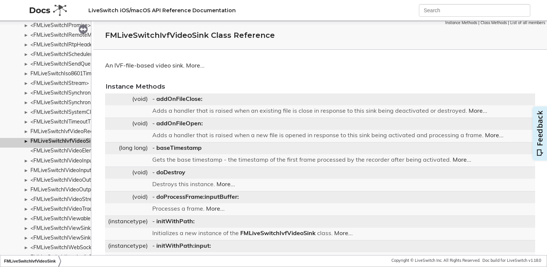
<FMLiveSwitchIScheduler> (62, 54)
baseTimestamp (179, 148)
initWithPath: (175, 222)
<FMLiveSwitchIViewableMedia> (69, 219)
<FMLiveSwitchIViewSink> (62, 228)
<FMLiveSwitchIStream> (59, 83)
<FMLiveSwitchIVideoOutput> (66, 180)
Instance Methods (461, 23)
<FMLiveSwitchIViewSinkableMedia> (74, 238)
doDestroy (170, 173)
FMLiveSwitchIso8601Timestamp (69, 74)
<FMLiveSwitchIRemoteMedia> (67, 35)
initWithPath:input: (183, 246)
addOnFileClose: (179, 99)
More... (195, 66)
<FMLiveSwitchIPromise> (60, 26)
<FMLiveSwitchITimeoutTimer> (67, 122)
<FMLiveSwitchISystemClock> (66, 112)
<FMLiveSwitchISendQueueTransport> (76, 64)
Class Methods (494, 23)
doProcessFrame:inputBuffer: (197, 197)
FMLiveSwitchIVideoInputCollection (72, 171)
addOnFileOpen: (179, 124)
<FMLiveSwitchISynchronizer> (66, 103)
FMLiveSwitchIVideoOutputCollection (74, 190)
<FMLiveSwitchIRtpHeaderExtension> (75, 45)
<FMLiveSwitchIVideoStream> (66, 199)
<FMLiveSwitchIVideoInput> (63, 161)
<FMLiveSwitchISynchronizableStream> (77, 93)
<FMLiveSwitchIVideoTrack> (64, 209)
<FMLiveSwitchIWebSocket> (64, 248)
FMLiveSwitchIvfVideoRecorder (67, 132)
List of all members (527, 23)
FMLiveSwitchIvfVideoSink (63, 141)
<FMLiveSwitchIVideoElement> (67, 151)
